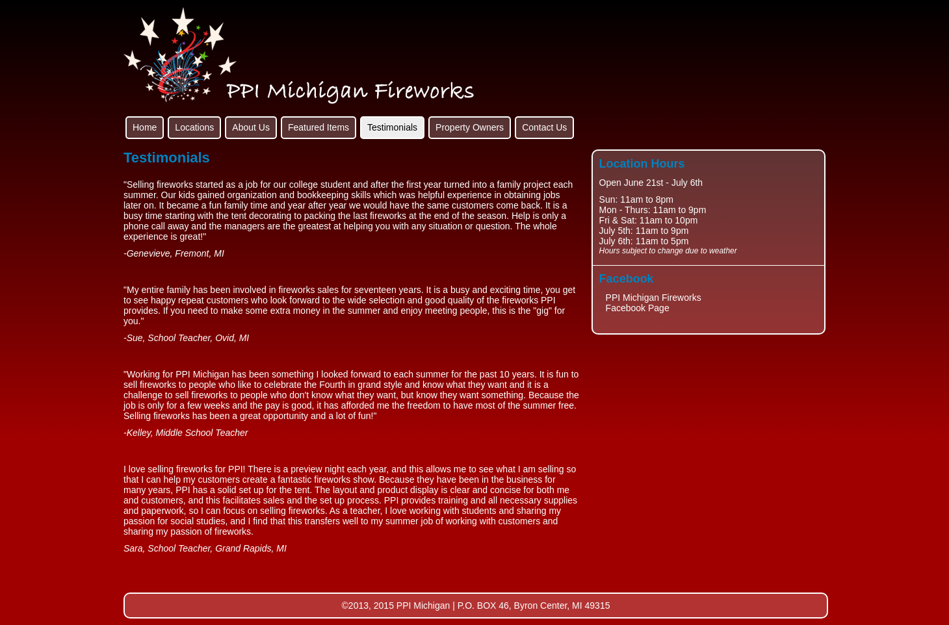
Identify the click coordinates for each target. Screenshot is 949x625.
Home (145, 127)
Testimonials (392, 127)
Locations (194, 127)
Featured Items (318, 127)
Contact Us (544, 127)
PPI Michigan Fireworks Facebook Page (653, 302)
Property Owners (470, 127)
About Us (251, 127)
